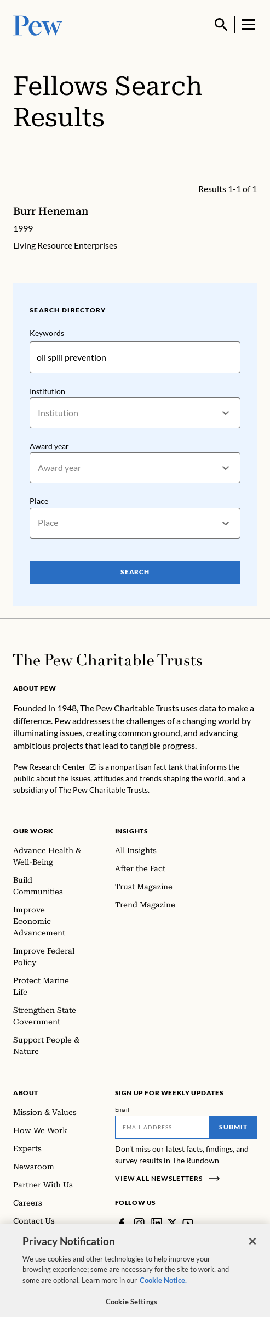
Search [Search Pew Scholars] (135, 571)
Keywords (47, 333)
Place (39, 501)
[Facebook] (121, 1223)
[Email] (162, 1127)
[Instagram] (139, 1223)
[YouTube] (187, 1223)
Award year (49, 446)
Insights (131, 831)
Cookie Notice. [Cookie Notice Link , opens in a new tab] (163, 1289)
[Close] (252, 1250)
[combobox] (38, 412)
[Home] (107, 660)
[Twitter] (172, 1223)
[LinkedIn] (156, 1223)
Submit (233, 1127)
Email (122, 1109)
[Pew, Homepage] (37, 24)
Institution (47, 391)
